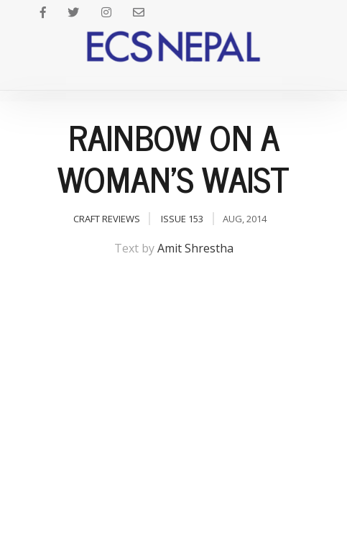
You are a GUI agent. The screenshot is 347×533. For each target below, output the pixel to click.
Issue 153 (182, 218)
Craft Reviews (106, 218)
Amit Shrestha (195, 248)
